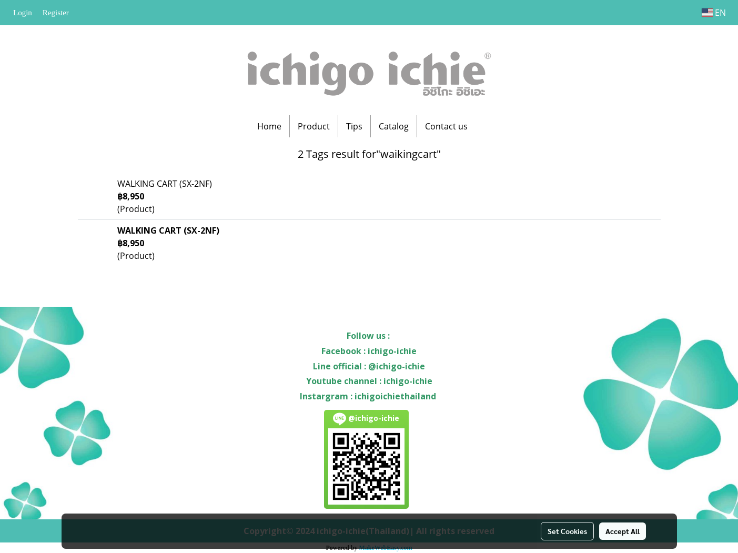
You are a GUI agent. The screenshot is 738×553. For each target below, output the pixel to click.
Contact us (446, 126)
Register (56, 12)
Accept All (622, 531)
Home (269, 126)
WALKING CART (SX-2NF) (164, 183)
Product (314, 126)
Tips (354, 126)
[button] (485, 126)
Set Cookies (567, 531)
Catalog (394, 126)
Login (22, 12)
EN (714, 12)
